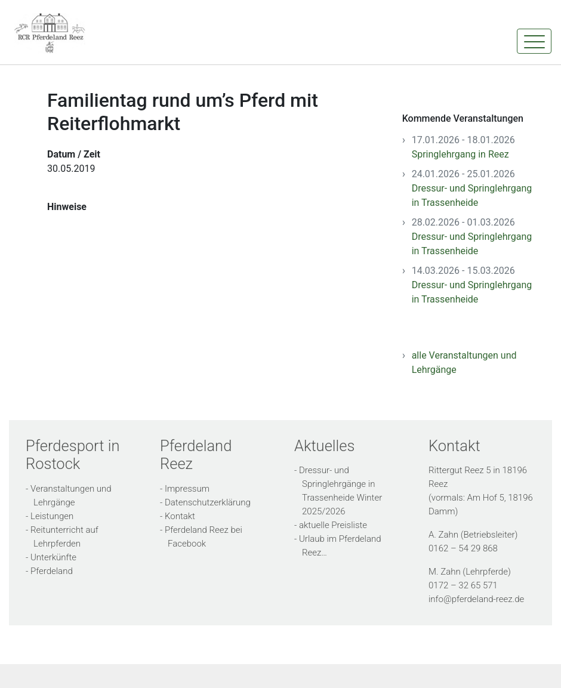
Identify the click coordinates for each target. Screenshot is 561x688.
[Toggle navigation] (534, 41)
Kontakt (180, 516)
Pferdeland (51, 571)
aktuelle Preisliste (333, 525)
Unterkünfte (53, 557)
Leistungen (51, 516)
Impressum (187, 488)
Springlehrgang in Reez (460, 154)
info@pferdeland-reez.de (476, 599)
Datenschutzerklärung (208, 502)
